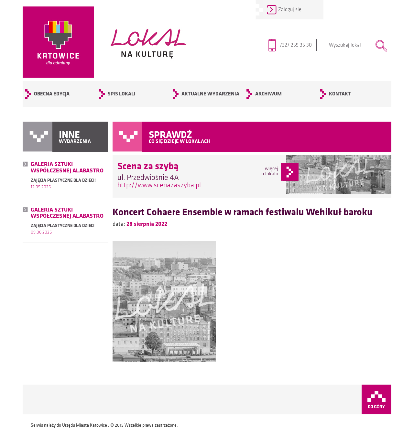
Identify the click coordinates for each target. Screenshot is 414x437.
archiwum (268, 94)
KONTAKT (340, 94)
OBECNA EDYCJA (52, 94)
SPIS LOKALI (122, 94)
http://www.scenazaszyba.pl (159, 185)
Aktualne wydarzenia (210, 94)
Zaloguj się (289, 9)
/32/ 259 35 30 (299, 45)
